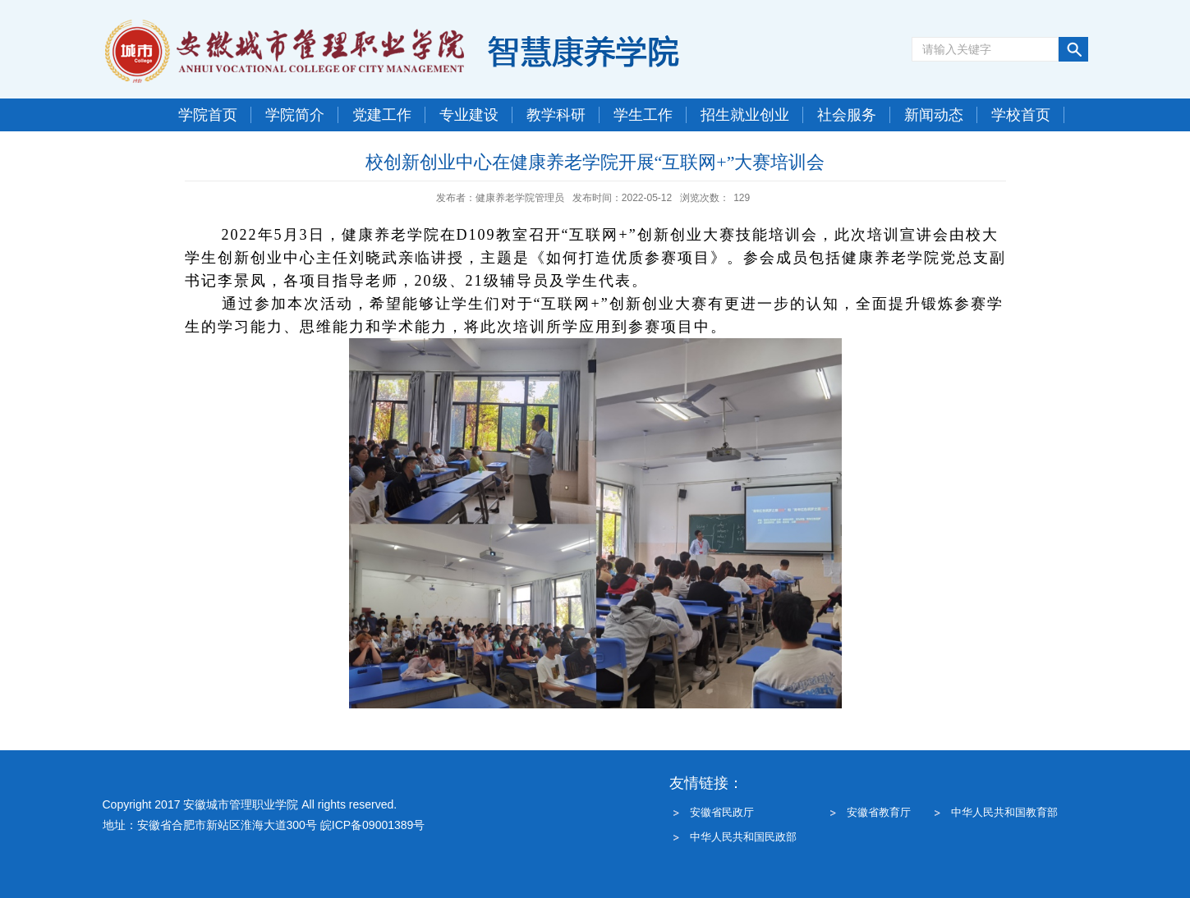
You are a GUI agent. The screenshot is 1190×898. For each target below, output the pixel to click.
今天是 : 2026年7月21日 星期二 (246, 147)
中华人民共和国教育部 (1004, 812)
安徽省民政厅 (722, 812)
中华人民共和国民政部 (743, 837)
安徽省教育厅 (879, 812)
